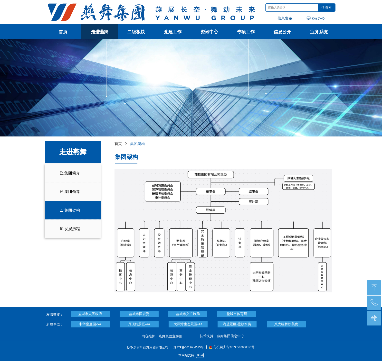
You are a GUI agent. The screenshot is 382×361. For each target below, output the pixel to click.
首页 (118, 144)
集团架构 (137, 144)
